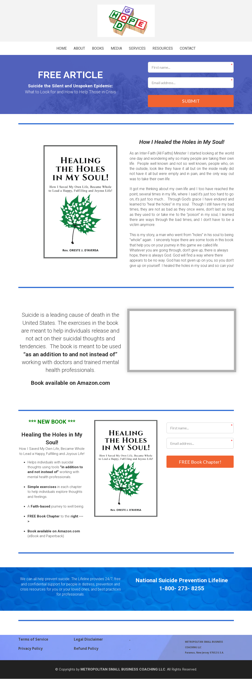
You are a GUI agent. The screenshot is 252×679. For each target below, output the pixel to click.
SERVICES (137, 48)
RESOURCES (162, 48)
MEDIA (116, 48)
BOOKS (98, 48)
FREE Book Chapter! (200, 462)
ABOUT (79, 48)
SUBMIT (191, 101)
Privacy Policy (30, 649)
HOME (61, 48)
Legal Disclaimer (88, 640)
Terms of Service (33, 640)
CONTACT (188, 48)
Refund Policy (86, 649)
